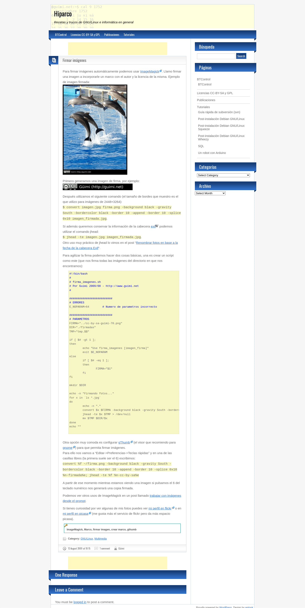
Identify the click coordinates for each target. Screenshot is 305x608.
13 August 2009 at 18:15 (79, 545)
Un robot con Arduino (212, 153)
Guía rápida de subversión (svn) (219, 112)
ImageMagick (149, 71)
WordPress (225, 604)
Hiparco (63, 13)
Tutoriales (128, 34)
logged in (79, 599)
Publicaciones (111, 34)
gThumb (124, 440)
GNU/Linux (86, 535)
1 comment (105, 545)
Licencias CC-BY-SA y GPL (85, 34)
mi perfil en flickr (159, 505)
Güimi (121, 545)
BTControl (61, 34)
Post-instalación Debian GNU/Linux (221, 119)
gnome (67, 446)
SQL (201, 146)
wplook (249, 604)
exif (153, 225)
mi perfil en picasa (75, 510)
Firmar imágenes (74, 60)
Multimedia (100, 535)
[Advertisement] (117, 48)
